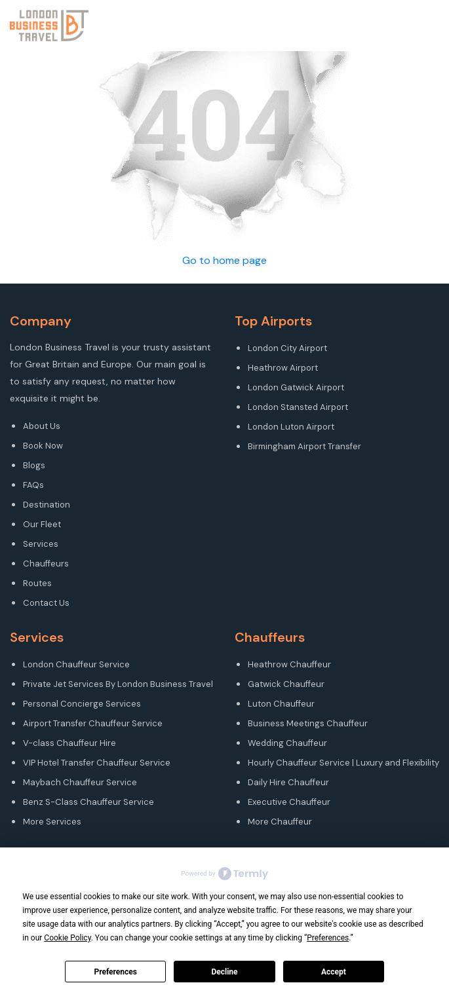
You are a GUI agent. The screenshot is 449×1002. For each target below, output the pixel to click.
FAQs (33, 485)
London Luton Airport (291, 426)
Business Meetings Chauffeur (308, 723)
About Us (41, 426)
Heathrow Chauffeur (289, 664)
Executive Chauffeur (289, 801)
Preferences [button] (328, 937)
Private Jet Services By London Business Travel (118, 684)
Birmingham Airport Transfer (304, 446)
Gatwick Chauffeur (286, 684)
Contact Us (46, 602)
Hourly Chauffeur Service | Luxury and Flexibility (343, 762)
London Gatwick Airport (296, 387)
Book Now (43, 445)
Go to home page (224, 260)
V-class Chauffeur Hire (69, 743)
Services (40, 543)
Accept (333, 971)
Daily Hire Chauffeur (288, 782)
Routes (37, 583)
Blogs (34, 465)
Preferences (115, 971)
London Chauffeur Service (76, 664)
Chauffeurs (46, 563)
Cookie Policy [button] (67, 937)
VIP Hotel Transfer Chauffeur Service (96, 762)
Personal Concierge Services (82, 703)
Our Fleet (42, 524)
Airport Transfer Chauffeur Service (93, 723)
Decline (224, 971)
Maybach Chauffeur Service (80, 782)
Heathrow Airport (283, 367)
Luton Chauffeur (281, 703)
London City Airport (287, 348)
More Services (52, 821)
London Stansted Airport (298, 407)
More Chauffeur (280, 821)
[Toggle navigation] (440, 25)
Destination (46, 504)
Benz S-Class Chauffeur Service (88, 801)
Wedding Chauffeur (287, 743)
